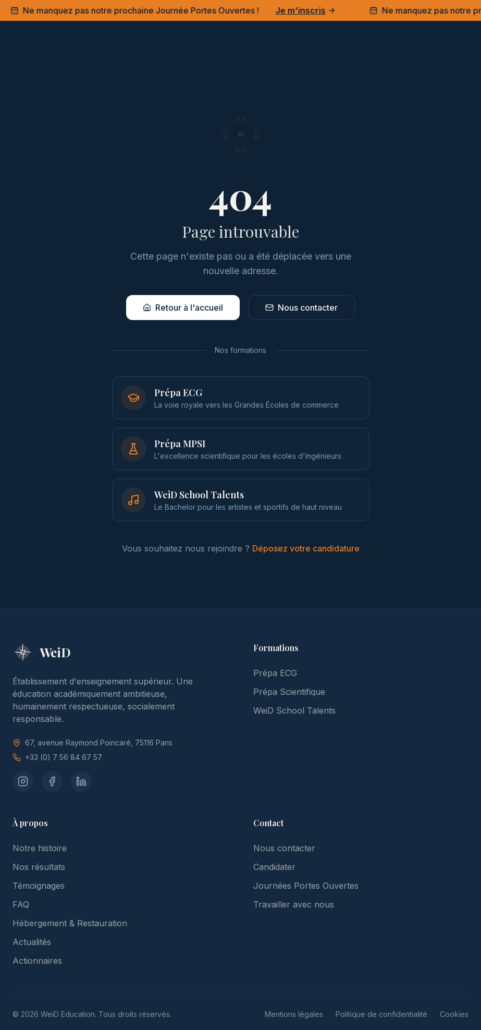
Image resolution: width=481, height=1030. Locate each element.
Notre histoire (40, 848)
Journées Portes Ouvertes (306, 885)
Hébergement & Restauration (70, 923)
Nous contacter (301, 307)
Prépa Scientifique (289, 691)
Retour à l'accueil (183, 307)
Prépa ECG (275, 673)
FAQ (21, 904)
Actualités (32, 942)
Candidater (274, 867)
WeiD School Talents (294, 710)
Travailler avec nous (293, 904)
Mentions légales (294, 1014)
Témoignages (39, 885)
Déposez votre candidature (306, 548)
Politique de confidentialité (381, 1014)
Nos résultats (39, 867)
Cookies (454, 1014)
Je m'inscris (307, 10)
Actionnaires (37, 960)
